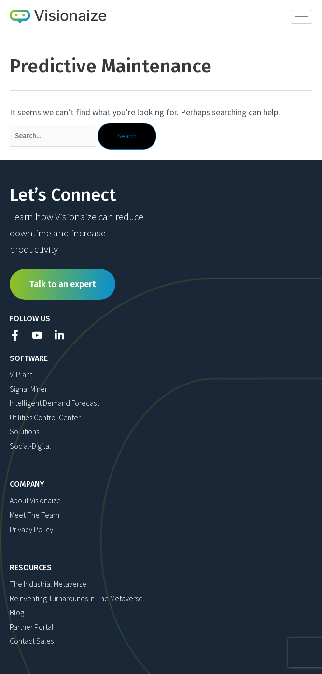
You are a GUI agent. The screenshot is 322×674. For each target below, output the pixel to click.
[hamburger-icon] (301, 17)
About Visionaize (35, 500)
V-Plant (21, 374)
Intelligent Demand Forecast (54, 403)
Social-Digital (30, 446)
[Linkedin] (59, 335)
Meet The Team (34, 515)
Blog (17, 612)
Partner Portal (32, 627)
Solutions (24, 431)
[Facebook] (15, 335)
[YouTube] (37, 335)
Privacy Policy (31, 529)
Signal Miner (28, 389)
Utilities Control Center (45, 417)
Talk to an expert (62, 284)
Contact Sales (32, 641)
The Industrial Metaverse (48, 584)
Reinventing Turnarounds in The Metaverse (76, 598)
